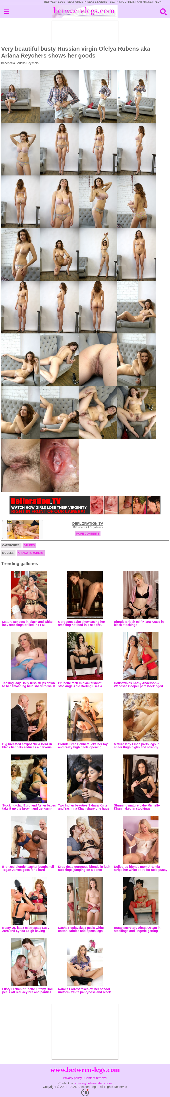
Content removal (95, 1078)
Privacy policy (72, 1078)
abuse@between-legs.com (93, 1083)
